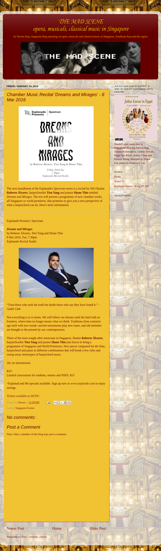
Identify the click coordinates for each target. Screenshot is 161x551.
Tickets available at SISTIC (23, 396)
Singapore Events (24, 408)
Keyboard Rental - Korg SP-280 (131, 186)
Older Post (98, 528)
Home (56, 528)
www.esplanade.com (82, 383)
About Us (119, 181)
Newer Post (15, 528)
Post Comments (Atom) (34, 536)
